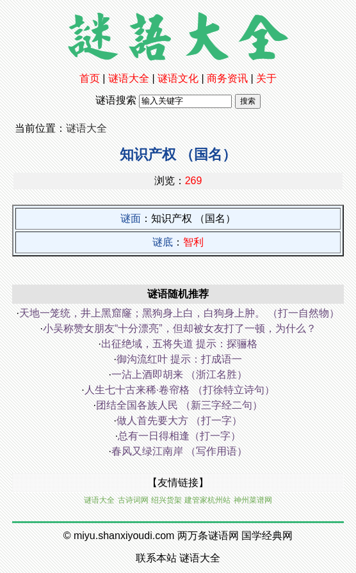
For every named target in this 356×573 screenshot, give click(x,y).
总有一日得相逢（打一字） (179, 435)
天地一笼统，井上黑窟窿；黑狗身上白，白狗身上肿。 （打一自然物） (179, 313)
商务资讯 (227, 78)
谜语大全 (128, 78)
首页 (89, 78)
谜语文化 (178, 78)
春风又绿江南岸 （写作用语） (179, 451)
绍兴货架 (166, 500)
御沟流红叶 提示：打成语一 (179, 359)
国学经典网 (267, 535)
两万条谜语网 (208, 535)
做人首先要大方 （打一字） (179, 420)
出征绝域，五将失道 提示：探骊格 (179, 343)
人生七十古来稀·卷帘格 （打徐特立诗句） (180, 389)
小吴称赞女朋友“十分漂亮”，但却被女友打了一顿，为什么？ (179, 328)
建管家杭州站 (207, 500)
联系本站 (156, 558)
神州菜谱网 (253, 500)
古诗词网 (133, 500)
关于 (266, 78)
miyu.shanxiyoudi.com (124, 535)
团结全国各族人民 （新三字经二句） (179, 405)
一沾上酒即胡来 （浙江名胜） (179, 374)
